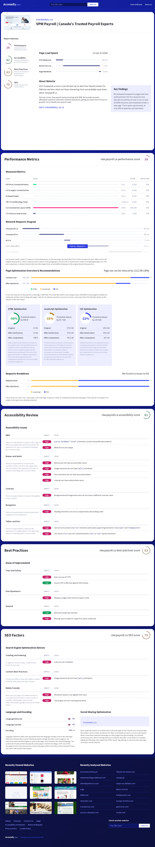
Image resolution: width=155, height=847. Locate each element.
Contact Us (28, 821)
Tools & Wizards (136, 4)
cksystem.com (86, 801)
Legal (38, 821)
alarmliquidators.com (89, 783)
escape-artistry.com (124, 801)
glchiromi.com (122, 806)
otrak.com (120, 812)
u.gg (82, 789)
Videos (8, 821)
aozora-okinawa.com (89, 812)
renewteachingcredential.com (93, 777)
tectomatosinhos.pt (88, 772)
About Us (148, 4)
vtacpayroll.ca (44, 19)
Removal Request (35, 825)
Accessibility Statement (15, 825)
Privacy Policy (11, 828)
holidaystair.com (123, 795)
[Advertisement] (93, 40)
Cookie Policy (25, 828)
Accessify (12, 4)
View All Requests (77, 246)
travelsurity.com (87, 806)
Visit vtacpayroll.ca (51, 107)
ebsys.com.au (122, 789)
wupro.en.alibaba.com (125, 783)
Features (17, 821)
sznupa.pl (120, 777)
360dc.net (84, 795)
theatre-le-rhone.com (125, 772)
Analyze (93, 4)
